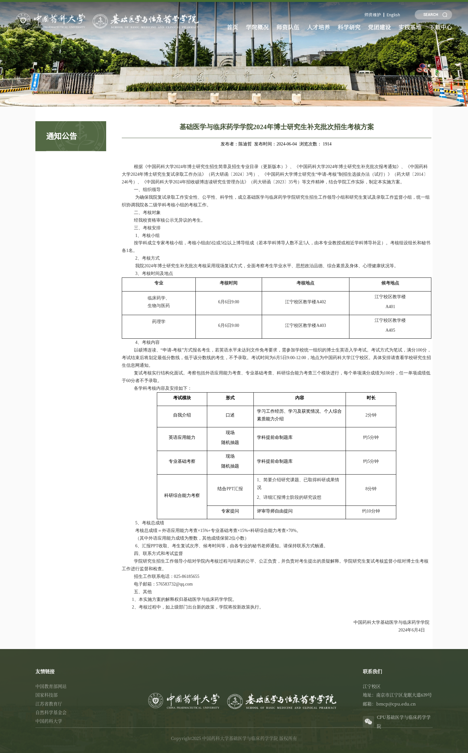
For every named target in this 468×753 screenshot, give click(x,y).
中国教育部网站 (51, 686)
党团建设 (380, 27)
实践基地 (410, 27)
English (394, 15)
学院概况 (257, 27)
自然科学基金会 (51, 712)
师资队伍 (288, 27)
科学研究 (349, 27)
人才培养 (319, 27)
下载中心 (441, 27)
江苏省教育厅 (48, 703)
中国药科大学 (48, 721)
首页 (232, 27)
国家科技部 (46, 694)
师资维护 (374, 15)
